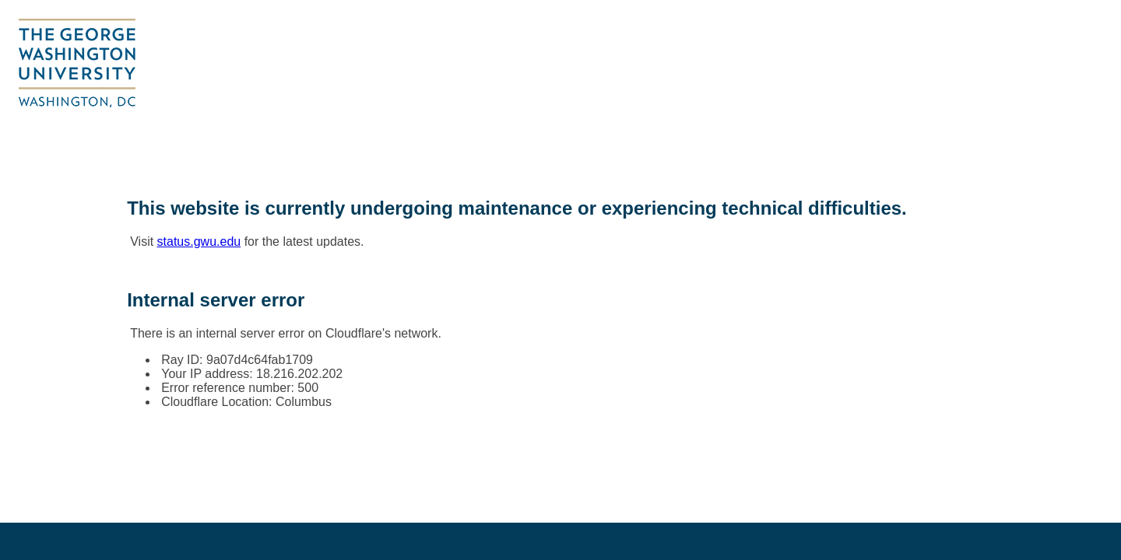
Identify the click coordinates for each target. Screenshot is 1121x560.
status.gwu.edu (199, 241)
